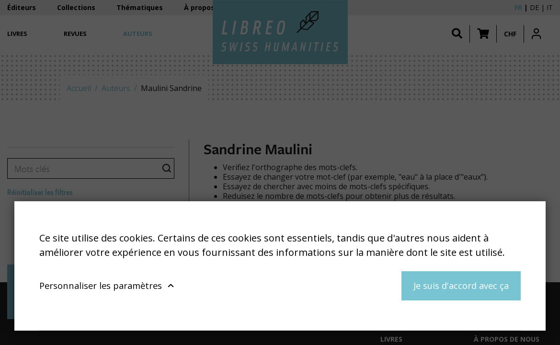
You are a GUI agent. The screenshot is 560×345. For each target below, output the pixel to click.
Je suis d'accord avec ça (461, 285)
